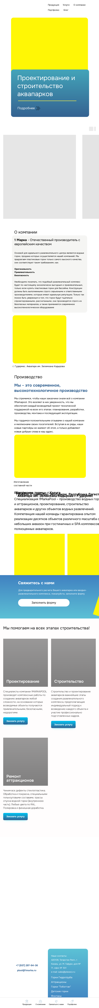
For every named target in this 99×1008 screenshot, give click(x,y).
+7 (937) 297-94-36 (27, 965)
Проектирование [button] (22, 682)
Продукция (53, 5)
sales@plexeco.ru (66, 972)
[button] (56, 1002)
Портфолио (53, 10)
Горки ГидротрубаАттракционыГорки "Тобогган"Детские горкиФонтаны (61, 987)
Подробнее (26, 108)
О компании (80, 5)
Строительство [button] (69, 682)
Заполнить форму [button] (44, 602)
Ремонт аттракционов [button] (20, 778)
